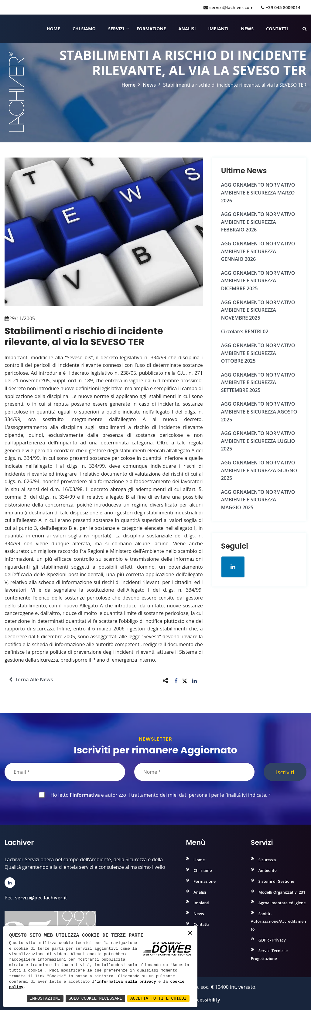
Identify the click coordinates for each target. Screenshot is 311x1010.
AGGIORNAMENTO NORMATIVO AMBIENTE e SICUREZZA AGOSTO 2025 (259, 411)
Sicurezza (267, 859)
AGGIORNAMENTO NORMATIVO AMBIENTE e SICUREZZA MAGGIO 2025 (258, 500)
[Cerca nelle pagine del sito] (304, 28)
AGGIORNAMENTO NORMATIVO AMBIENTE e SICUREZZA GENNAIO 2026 (258, 251)
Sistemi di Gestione (276, 881)
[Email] (65, 772)
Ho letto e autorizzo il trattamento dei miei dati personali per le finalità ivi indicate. (159, 795)
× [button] (190, 933)
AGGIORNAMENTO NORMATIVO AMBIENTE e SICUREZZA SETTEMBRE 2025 (258, 382)
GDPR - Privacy (272, 940)
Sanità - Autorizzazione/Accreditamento (278, 921)
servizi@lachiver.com (228, 7)
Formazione (151, 29)
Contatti (277, 29)
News (247, 29)
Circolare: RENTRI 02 (244, 331)
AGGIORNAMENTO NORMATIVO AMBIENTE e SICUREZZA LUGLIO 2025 (258, 441)
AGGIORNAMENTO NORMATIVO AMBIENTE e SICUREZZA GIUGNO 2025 (259, 470)
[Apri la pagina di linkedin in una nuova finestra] (232, 566)
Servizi (116, 29)
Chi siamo (84, 29)
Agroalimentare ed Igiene (282, 902)
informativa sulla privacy (126, 982)
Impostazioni (45, 998)
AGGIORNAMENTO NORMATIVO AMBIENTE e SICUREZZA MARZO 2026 (258, 192)
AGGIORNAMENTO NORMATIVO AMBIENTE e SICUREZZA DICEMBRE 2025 (258, 281)
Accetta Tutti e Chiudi (158, 998)
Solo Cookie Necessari (95, 998)
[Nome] (194, 772)
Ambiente (267, 870)
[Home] (5, 29)
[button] (176, 680)
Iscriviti (285, 772)
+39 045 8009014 (280, 7)
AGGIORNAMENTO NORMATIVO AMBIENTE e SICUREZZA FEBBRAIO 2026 (258, 222)
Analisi (187, 29)
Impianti (218, 29)
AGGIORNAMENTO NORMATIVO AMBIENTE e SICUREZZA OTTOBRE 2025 (258, 353)
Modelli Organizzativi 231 (282, 892)
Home (53, 29)
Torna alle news (31, 679)
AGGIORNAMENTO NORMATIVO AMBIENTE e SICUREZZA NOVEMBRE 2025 (258, 310)
